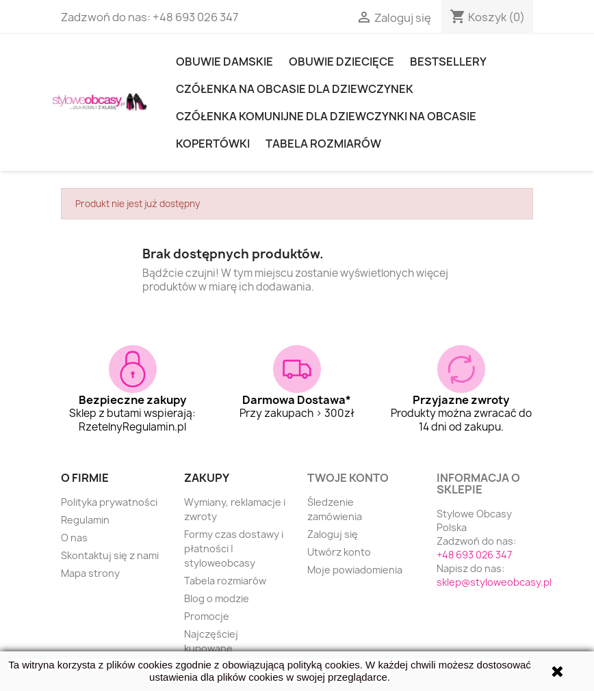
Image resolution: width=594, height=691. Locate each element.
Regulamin (85, 519)
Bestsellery (448, 61)
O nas (74, 537)
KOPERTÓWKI (213, 143)
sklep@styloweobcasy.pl (494, 581)
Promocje (206, 616)
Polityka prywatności (109, 502)
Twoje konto (348, 477)
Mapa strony (90, 573)
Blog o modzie (216, 598)
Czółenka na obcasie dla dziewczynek (294, 88)
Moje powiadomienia (354, 569)
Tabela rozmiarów (323, 143)
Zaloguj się (332, 534)
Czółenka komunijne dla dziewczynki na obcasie (326, 116)
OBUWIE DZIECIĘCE (341, 61)
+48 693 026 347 (195, 17)
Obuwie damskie (224, 61)
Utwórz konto (339, 551)
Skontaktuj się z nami (110, 555)
